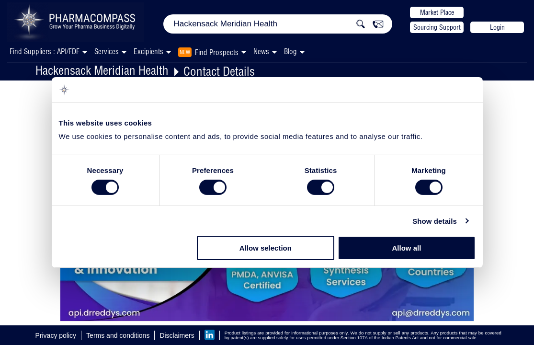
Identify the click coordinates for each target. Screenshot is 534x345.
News (261, 51)
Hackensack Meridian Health (102, 70)
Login (497, 27)
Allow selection (265, 248)
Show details (434, 221)
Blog (290, 51)
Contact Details (219, 71)
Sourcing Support (437, 27)
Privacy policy (56, 335)
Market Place (437, 12)
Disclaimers (176, 335)
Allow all (406, 248)
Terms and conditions (117, 335)
